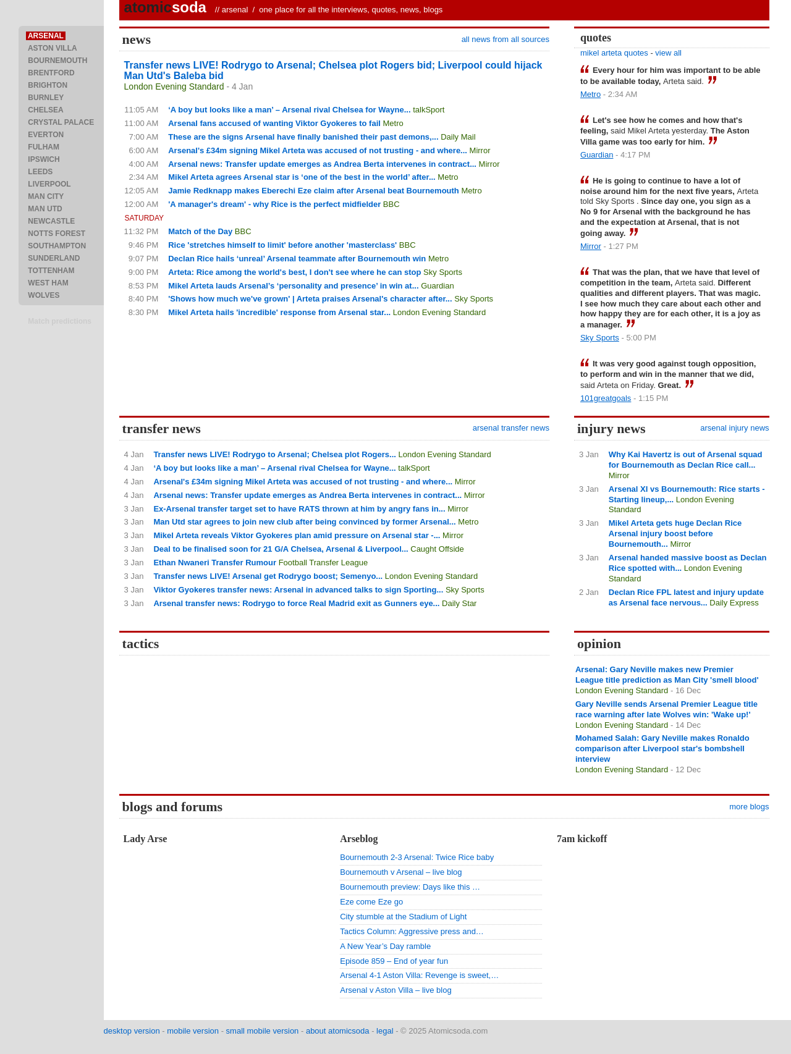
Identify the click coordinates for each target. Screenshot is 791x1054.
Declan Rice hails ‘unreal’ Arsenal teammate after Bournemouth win (297, 258)
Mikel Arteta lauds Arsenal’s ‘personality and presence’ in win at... (293, 285)
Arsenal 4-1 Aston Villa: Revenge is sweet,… (419, 975)
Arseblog (359, 838)
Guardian (437, 285)
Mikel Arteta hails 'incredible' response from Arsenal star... (279, 312)
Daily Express (733, 602)
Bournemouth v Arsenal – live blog (401, 872)
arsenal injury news (734, 427)
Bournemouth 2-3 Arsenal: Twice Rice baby (417, 857)
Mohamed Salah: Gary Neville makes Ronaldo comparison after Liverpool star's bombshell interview (662, 748)
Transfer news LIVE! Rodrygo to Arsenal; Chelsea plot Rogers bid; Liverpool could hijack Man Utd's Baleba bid (333, 70)
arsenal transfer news (511, 427)
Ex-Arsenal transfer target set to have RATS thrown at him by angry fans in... (299, 508)
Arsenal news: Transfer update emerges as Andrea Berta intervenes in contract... (322, 164)
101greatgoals (605, 398)
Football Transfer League (323, 562)
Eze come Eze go (371, 901)
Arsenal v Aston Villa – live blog (395, 990)
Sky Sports (442, 272)
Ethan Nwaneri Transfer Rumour (214, 562)
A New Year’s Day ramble (385, 946)
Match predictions (59, 321)
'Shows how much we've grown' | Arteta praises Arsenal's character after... (310, 298)
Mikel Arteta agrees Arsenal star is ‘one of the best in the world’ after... (302, 177)
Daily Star (459, 603)
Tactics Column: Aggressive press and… (412, 931)
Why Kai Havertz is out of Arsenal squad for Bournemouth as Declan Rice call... (686, 460)
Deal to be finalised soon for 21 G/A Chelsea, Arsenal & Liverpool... (280, 549)
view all (668, 52)
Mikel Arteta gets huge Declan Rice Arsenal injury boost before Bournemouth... (675, 533)
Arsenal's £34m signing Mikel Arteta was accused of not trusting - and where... (317, 150)
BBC (391, 204)
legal (384, 1030)
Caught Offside (436, 549)
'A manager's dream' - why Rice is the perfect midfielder (274, 204)
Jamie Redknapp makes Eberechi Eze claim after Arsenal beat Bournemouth (313, 190)
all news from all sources (505, 39)
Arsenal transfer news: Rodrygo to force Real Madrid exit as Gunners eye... (296, 603)
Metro (393, 123)
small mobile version (262, 1030)
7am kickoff (582, 838)
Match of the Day (200, 231)
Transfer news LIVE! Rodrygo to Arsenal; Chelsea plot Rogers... (274, 454)
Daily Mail (458, 136)
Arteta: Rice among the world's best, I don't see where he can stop (294, 272)
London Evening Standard (174, 86)
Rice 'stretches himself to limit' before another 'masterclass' (282, 245)
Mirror (480, 150)
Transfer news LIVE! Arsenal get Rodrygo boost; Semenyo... (268, 576)
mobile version (193, 1030)
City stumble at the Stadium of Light (403, 916)
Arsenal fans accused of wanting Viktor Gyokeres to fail (274, 123)
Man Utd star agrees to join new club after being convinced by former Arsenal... (304, 521)
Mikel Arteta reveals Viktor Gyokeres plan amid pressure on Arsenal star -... (296, 535)
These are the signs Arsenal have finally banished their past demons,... (303, 136)
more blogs (749, 806)
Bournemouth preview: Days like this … (410, 887)
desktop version (132, 1030)
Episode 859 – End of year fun (394, 961)
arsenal (235, 9)
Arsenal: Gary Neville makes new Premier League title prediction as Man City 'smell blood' (667, 675)
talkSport (428, 109)
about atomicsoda (338, 1030)
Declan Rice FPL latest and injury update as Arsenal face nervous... (686, 597)
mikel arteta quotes (614, 52)
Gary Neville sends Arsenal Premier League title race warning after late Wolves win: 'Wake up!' (666, 709)
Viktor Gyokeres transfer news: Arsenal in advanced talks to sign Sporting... (298, 589)
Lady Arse (145, 838)
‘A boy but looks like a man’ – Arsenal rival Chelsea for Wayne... (289, 109)
